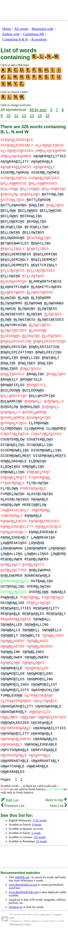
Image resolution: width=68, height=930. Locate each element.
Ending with (10, 34)
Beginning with (42, 29)
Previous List (12, 806)
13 (32, 115)
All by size (38, 109)
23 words (41, 841)
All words (21, 29)
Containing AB (33, 34)
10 (8, 115)
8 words (36, 824)
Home (6, 29)
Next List (58, 806)
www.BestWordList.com (23, 884)
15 (47, 115)
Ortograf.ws (16, 907)
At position (39, 39)
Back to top (56, 800)
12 (24, 115)
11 (16, 115)
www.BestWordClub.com (23, 892)
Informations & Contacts (20, 924)
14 (40, 115)
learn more (45, 914)
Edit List (9, 800)
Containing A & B (15, 39)
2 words (36, 832)
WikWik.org (22, 877)
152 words (39, 837)
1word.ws (14, 899)
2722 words (39, 820)
